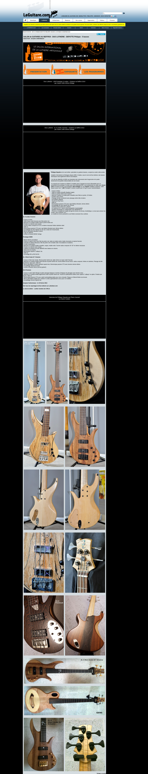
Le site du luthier (28, 288)
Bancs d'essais (105, 27)
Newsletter (82, 16)
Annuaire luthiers (57, 27)
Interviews (93, 27)
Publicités (90, 16)
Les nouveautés (45, 27)
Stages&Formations (117, 27)
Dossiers (69, 27)
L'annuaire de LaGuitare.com (69, 16)
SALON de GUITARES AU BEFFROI (37, 37)
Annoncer (97, 16)
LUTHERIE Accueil (31, 27)
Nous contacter (106, 16)
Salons (81, 27)
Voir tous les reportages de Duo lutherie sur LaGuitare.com (40, 286)
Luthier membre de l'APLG (42, 288)
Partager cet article (101, 773)
